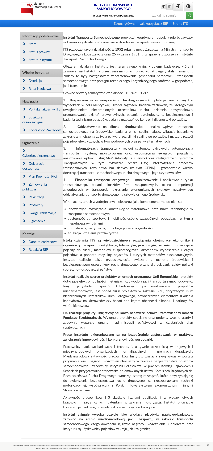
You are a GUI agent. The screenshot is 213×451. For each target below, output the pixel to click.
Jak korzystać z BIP (154, 23)
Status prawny (36, 52)
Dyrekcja (32, 80)
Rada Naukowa (36, 88)
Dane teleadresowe (40, 242)
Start (29, 44)
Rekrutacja (33, 197)
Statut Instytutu (37, 60)
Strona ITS (180, 23)
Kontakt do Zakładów (41, 130)
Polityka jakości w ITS (41, 109)
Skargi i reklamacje (39, 213)
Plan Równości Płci (39, 176)
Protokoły (32, 205)
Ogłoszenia (33, 221)
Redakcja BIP (35, 249)
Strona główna (124, 23)
